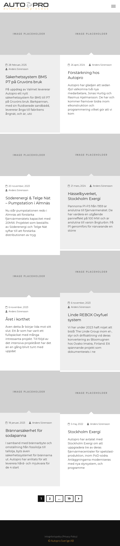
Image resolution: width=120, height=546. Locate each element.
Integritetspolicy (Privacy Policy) (61, 536)
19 (69, 498)
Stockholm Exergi (84, 432)
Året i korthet (17, 319)
